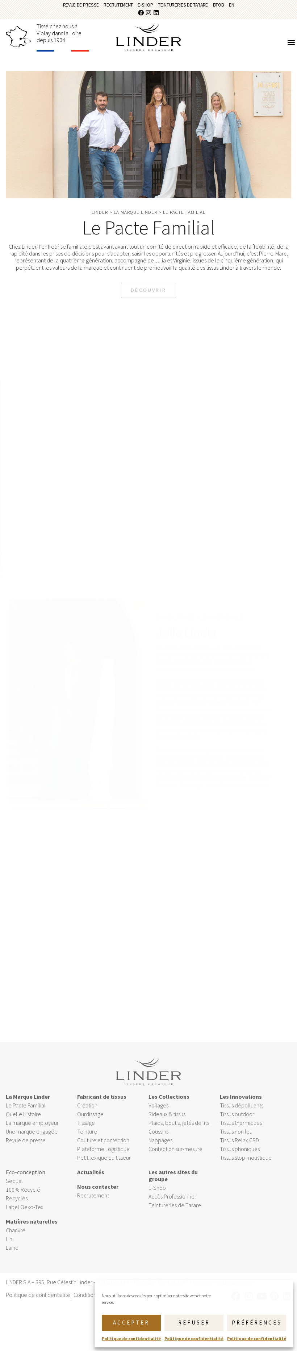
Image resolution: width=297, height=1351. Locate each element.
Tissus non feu (236, 1138)
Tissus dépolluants (241, 1112)
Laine (12, 1254)
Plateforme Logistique (103, 1155)
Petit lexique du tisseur (104, 1164)
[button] (291, 47)
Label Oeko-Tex (24, 1213)
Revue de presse (60, 7)
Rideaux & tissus (166, 1121)
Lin (9, 1245)
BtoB (237, 7)
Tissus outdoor (237, 1121)
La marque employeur (32, 1129)
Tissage (86, 1129)
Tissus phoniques (240, 1155)
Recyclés (17, 1205)
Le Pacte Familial (26, 1112)
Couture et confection (103, 1147)
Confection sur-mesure (175, 1155)
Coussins (158, 1138)
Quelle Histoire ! (24, 1121)
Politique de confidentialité (131, 1338)
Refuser (194, 1322)
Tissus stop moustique (246, 1164)
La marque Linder (135, 217)
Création (87, 1112)
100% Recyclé (23, 1196)
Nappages (160, 1147)
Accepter (131, 1322)
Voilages (158, 1112)
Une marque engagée (32, 1138)
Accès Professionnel (172, 1203)
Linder (100, 217)
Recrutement (107, 7)
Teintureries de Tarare (190, 7)
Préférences (257, 1322)
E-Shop (143, 7)
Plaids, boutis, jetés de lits (178, 1129)
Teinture (87, 1138)
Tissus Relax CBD (239, 1147)
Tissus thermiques (241, 1129)
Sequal (14, 1187)
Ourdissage (91, 1121)
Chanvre (15, 1237)
